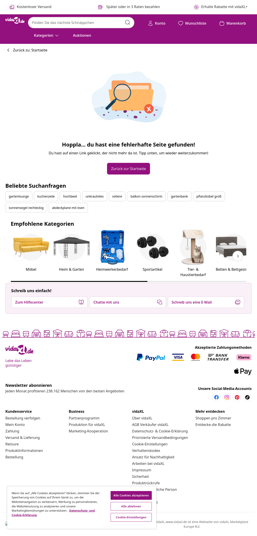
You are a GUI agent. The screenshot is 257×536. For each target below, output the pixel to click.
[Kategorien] (46, 35)
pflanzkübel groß (209, 196)
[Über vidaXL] (142, 418)
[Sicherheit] (140, 476)
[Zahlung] (12, 431)
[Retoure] (12, 444)
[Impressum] (141, 470)
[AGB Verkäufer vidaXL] (150, 424)
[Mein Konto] (15, 424)
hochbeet (70, 196)
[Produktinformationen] (24, 450)
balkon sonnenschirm (146, 196)
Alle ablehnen (131, 506)
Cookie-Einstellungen (149, 444)
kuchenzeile (46, 196)
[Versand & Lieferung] (22, 437)
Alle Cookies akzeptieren (131, 495)
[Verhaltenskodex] (146, 450)
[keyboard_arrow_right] (237, 256)
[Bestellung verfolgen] (22, 418)
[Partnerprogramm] (84, 418)
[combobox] (81, 22)
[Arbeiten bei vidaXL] (148, 463)
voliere (117, 196)
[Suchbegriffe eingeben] (127, 22)
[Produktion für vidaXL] (87, 424)
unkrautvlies (95, 196)
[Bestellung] (14, 457)
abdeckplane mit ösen (68, 208)
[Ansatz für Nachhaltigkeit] (153, 457)
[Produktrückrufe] (146, 483)
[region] (81, 507)
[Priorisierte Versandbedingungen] (160, 437)
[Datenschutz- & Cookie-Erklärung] (160, 431)
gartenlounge (19, 196)
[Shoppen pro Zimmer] (213, 418)
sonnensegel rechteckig (26, 208)
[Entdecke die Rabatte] (213, 424)
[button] (82, 35)
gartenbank (179, 196)
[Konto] (156, 23)
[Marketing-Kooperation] (88, 431)
